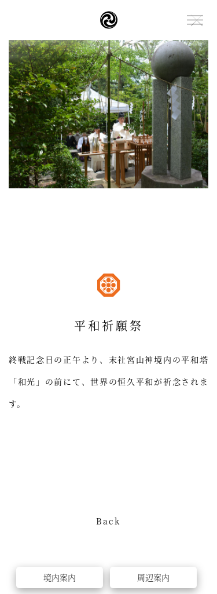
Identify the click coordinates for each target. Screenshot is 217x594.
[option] (108, 114)
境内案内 (59, 577)
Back (108, 522)
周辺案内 (153, 577)
